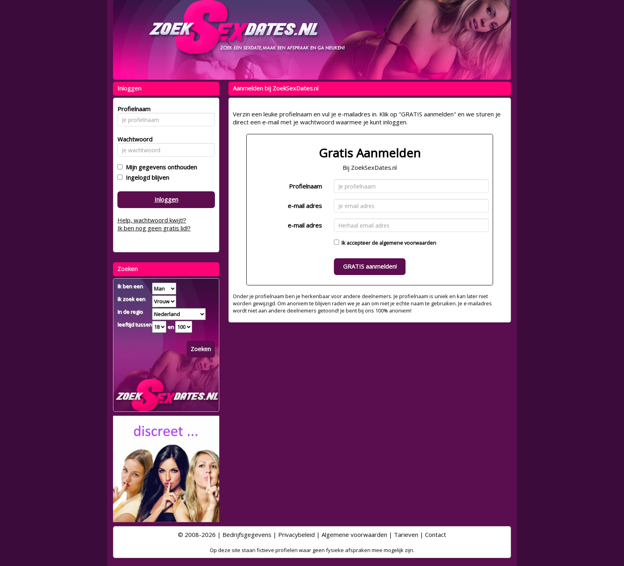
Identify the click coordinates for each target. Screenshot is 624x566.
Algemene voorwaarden (354, 534)
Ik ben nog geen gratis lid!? (154, 228)
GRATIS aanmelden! (370, 266)
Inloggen (166, 199)
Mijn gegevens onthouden (160, 167)
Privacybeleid (296, 534)
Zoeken (201, 349)
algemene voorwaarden (407, 242)
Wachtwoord (132, 139)
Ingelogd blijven (146, 177)
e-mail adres (305, 206)
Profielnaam (305, 186)
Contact (435, 534)
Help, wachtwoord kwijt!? (151, 220)
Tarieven (406, 534)
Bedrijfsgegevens (246, 534)
